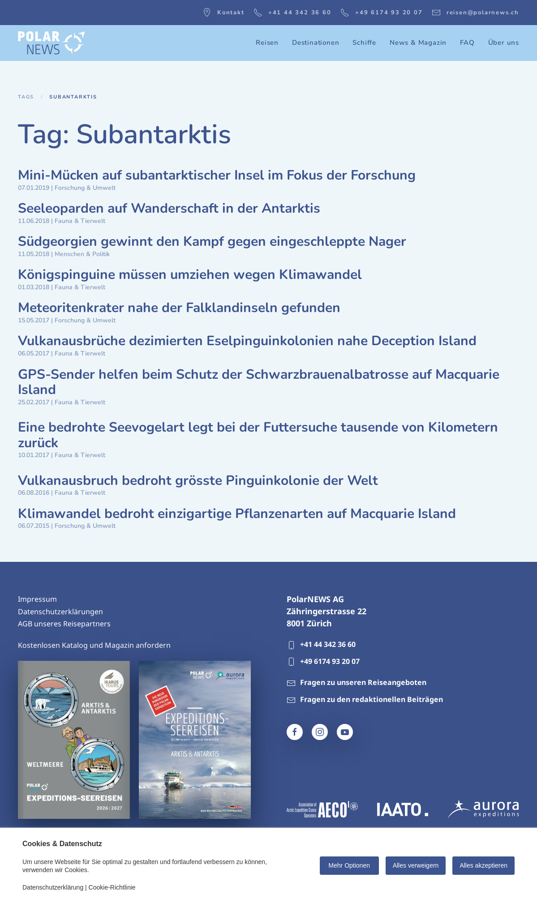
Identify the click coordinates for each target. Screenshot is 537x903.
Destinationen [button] (315, 42)
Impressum (37, 599)
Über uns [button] (503, 42)
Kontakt (223, 12)
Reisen (267, 42)
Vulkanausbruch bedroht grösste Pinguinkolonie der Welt (198, 480)
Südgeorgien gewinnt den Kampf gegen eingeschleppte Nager (212, 241)
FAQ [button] (467, 42)
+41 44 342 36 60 (292, 12)
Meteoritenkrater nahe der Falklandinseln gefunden (179, 308)
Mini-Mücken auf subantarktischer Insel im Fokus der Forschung (217, 175)
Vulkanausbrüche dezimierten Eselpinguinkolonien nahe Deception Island (247, 341)
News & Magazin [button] (418, 42)
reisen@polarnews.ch (475, 12)
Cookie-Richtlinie (112, 887)
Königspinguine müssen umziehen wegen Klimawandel (190, 274)
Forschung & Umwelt (85, 188)
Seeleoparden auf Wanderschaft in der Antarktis (169, 208)
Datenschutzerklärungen (60, 611)
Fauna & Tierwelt (80, 221)
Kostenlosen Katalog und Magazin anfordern (94, 645)
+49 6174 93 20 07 (381, 12)
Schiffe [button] (364, 42)
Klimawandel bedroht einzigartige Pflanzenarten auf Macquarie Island (237, 514)
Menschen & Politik (82, 254)
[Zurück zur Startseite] (51, 43)
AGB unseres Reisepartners (64, 624)
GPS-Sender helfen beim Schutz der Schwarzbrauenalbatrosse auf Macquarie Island (258, 382)
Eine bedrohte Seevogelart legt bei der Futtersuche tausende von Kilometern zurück (258, 435)
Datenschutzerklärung (52, 887)
